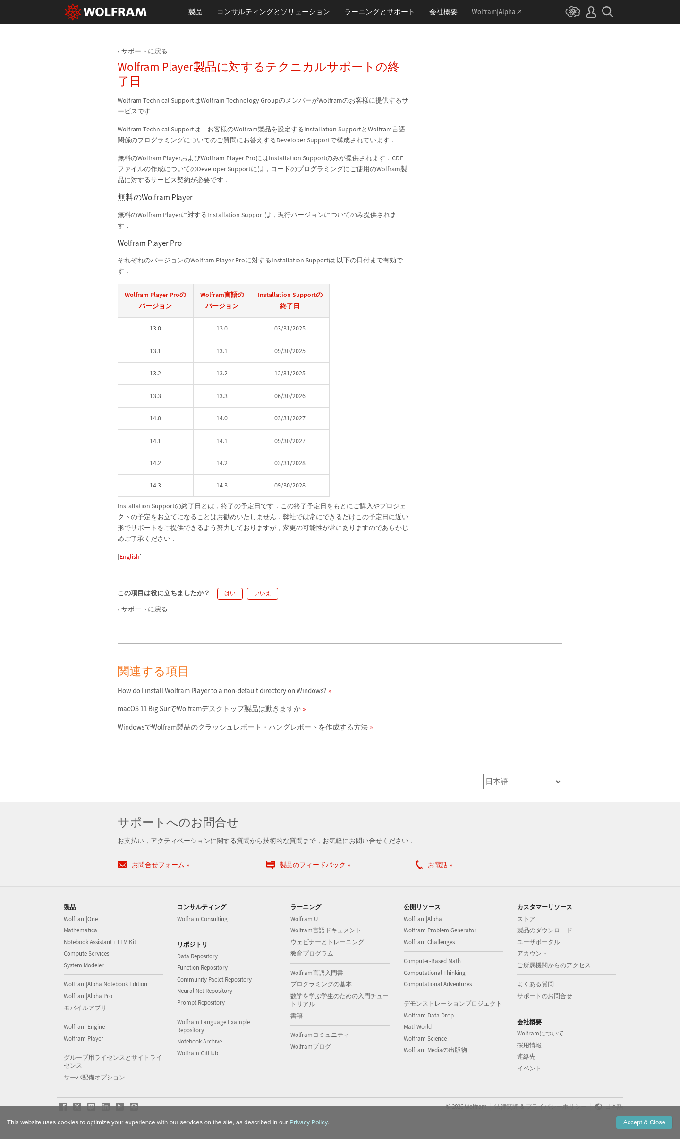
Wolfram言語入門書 (316, 973)
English (129, 556)
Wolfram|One (81, 919)
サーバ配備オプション (94, 1077)
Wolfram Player (83, 1039)
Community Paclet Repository (214, 979)
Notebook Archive (199, 1041)
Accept (644, 1122)
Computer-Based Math (432, 961)
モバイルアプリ (85, 1008)
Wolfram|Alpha (423, 919)
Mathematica (80, 930)
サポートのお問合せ (544, 996)
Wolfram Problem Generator (440, 930)
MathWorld (418, 1027)
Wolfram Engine (84, 1027)
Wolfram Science (425, 1039)
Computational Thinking (435, 973)
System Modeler (84, 965)
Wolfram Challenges (429, 942)
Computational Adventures (438, 984)
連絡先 (526, 1056)
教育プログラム (311, 953)
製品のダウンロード (544, 930)
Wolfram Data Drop (429, 1015)
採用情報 (529, 1045)
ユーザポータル (538, 942)
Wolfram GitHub (197, 1053)
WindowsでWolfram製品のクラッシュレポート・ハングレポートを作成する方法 (243, 726)
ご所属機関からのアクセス (554, 965)
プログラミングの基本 (321, 984)
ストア (526, 919)
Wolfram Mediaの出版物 (435, 1050)
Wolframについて (540, 1033)
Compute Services (86, 953)
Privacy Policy (308, 1122)
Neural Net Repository (204, 991)
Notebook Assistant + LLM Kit (100, 942)
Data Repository (197, 956)
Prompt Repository (201, 1003)
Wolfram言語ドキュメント (326, 930)
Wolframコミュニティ (319, 1035)
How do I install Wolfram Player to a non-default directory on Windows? (222, 690)
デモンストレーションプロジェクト (453, 1004)
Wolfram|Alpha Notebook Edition (105, 984)
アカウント (532, 953)
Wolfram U (304, 919)
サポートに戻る (144, 51)
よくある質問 (535, 984)
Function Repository (202, 968)
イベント (529, 1068)
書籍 (296, 1016)
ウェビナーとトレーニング (327, 942)
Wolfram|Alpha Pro (88, 996)
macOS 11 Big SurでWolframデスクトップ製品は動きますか (209, 708)
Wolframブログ (310, 1047)
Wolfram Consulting (202, 919)
